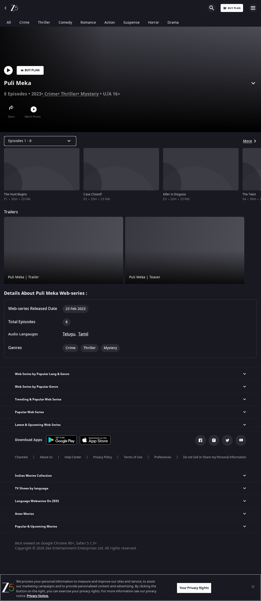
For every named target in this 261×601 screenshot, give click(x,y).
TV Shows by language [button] (31, 488)
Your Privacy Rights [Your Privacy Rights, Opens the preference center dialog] (193, 588)
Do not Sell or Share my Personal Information (214, 457)
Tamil (83, 334)
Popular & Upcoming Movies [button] (36, 526)
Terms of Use (133, 457)
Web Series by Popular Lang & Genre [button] (42, 374)
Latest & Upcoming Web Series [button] (38, 425)
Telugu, (69, 334)
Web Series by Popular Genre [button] (36, 386)
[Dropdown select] (40, 141)
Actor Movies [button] (24, 514)
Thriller (69, 94)
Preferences (162, 457)
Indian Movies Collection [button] (33, 475)
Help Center (73, 457)
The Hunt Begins (15, 194)
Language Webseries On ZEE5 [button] (37, 501)
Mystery (90, 94)
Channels (21, 457)
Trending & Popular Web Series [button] (38, 399)
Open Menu (253, 8)
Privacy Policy (102, 457)
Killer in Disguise (174, 194)
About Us (46, 457)
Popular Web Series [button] (29, 412)
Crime (51, 94)
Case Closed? (93, 194)
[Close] (253, 586)
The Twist (249, 194)
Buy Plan (30, 70)
